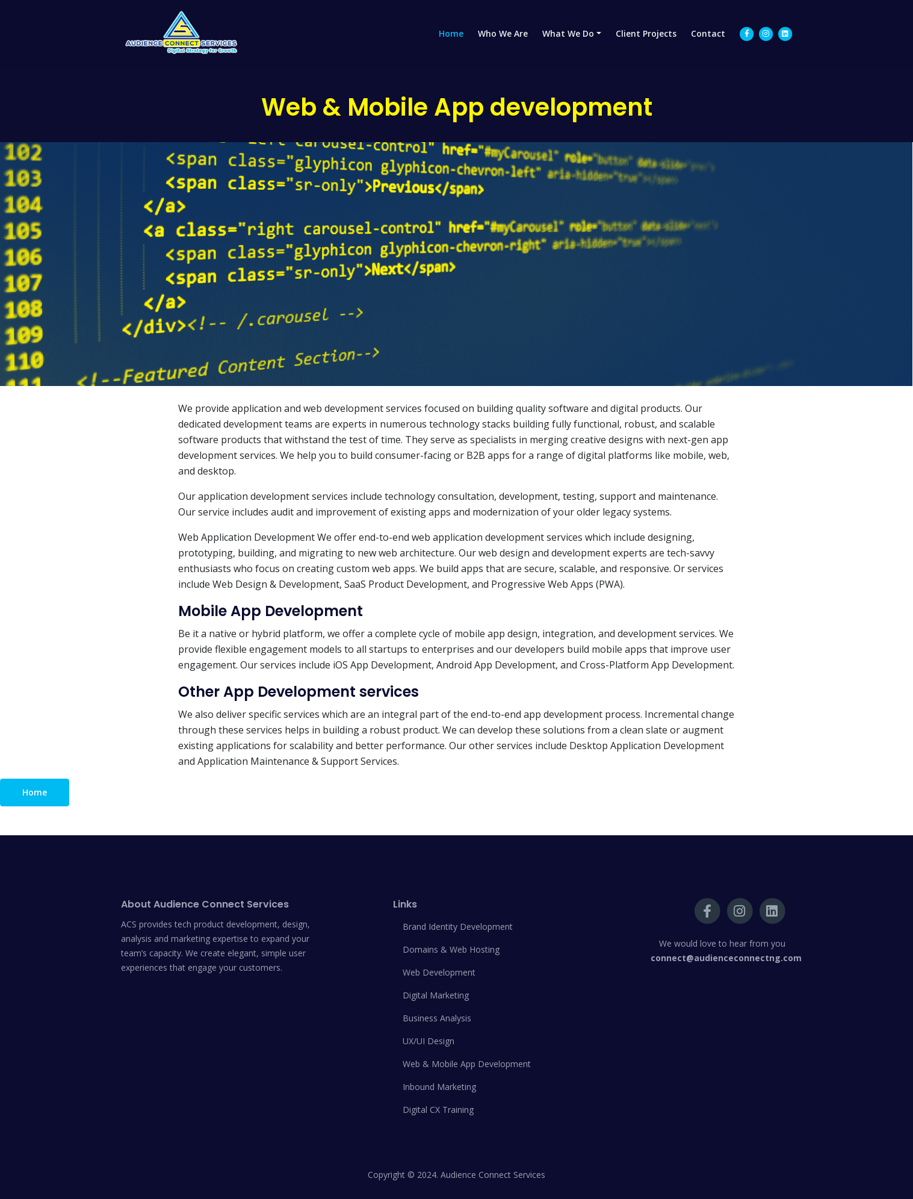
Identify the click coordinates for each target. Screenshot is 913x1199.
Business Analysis (437, 1018)
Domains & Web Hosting (451, 949)
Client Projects (646, 45)
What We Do (568, 45)
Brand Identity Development (458, 926)
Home (451, 45)
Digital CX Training (438, 1109)
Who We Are (503, 45)
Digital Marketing (436, 995)
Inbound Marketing (439, 1086)
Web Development (439, 972)
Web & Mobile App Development (467, 1064)
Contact (708, 45)
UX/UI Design (428, 1041)
